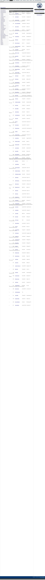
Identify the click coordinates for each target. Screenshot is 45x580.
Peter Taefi (16, 216)
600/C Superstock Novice (3, 12)
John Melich (16, 49)
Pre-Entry (24, 0)
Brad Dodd (16, 157)
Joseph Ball (16, 56)
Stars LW (1, 41)
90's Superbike (2, 17)
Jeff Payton (16, 282)
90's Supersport (2, 18)
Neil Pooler (16, 105)
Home (1, 0)
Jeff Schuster (17, 233)
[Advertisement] (16, 5)
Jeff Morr (16, 131)
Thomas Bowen (17, 203)
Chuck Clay (16, 262)
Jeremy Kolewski (17, 167)
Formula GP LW (2, 26)
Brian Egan (16, 95)
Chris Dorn (16, 98)
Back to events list (2, 7)
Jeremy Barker (17, 305)
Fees (33, 0)
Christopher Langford (18, 174)
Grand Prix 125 (2, 30)
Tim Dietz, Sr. (17, 236)
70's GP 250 (2, 14)
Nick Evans (16, 190)
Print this (32, 10)
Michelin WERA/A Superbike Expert (4, 35)
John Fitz (16, 226)
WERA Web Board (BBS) (38, 0)
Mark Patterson (17, 154)
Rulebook (4, 0)
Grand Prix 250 (2, 31)
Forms (21, 0)
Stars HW (2, 40)
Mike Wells (16, 33)
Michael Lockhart (17, 141)
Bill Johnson (16, 79)
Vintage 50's (2, 44)
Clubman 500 (2, 23)
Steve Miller (16, 151)
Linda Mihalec (17, 164)
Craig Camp (16, 200)
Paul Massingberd (17, 292)
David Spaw (16, 177)
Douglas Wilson (17, 298)
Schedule (7, 0)
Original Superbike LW (3, 37)
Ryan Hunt (16, 118)
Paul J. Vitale (17, 26)
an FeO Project (41, 577)
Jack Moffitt (16, 295)
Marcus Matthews (17, 69)
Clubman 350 (2, 22)
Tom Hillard (16, 213)
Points (14, 0)
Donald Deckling (17, 285)
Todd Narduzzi (17, 36)
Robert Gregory (17, 128)
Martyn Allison (17, 92)
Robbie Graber (17, 252)
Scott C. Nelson (17, 72)
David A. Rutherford (17, 46)
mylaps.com (2, 1)
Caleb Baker (16, 210)
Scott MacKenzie (17, 115)
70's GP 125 (2, 13)
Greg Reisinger (17, 62)
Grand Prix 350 (2, 32)
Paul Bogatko (17, 85)
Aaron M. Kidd (17, 20)
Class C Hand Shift (3, 21)
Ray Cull (16, 121)
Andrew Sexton (17, 275)
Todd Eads (16, 272)
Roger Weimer (17, 223)
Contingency (17, 0)
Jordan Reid (16, 13)
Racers (28, 0)
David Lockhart (17, 144)
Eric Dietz (16, 246)
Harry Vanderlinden (17, 23)
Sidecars (1, 39)
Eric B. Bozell (17, 59)
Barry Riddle (16, 108)
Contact (31, 0)
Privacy (44, 577)
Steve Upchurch (17, 82)
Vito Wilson (16, 259)
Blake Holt (16, 269)
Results (11, 0)
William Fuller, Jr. (17, 187)
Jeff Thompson (17, 180)
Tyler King (16, 249)
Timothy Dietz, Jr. (17, 239)
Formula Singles (2, 27)
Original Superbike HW (3, 36)
